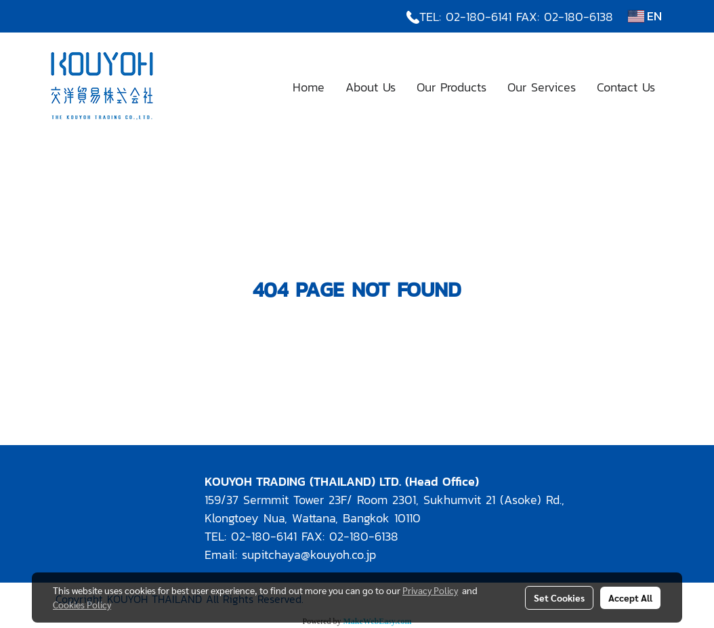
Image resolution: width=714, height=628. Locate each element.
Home (308, 87)
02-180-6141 (478, 16)
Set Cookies (559, 597)
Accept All (630, 597)
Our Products (451, 87)
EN (645, 16)
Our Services (541, 87)
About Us (370, 87)
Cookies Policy (82, 604)
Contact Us (626, 87)
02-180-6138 (578, 16)
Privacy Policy (430, 590)
